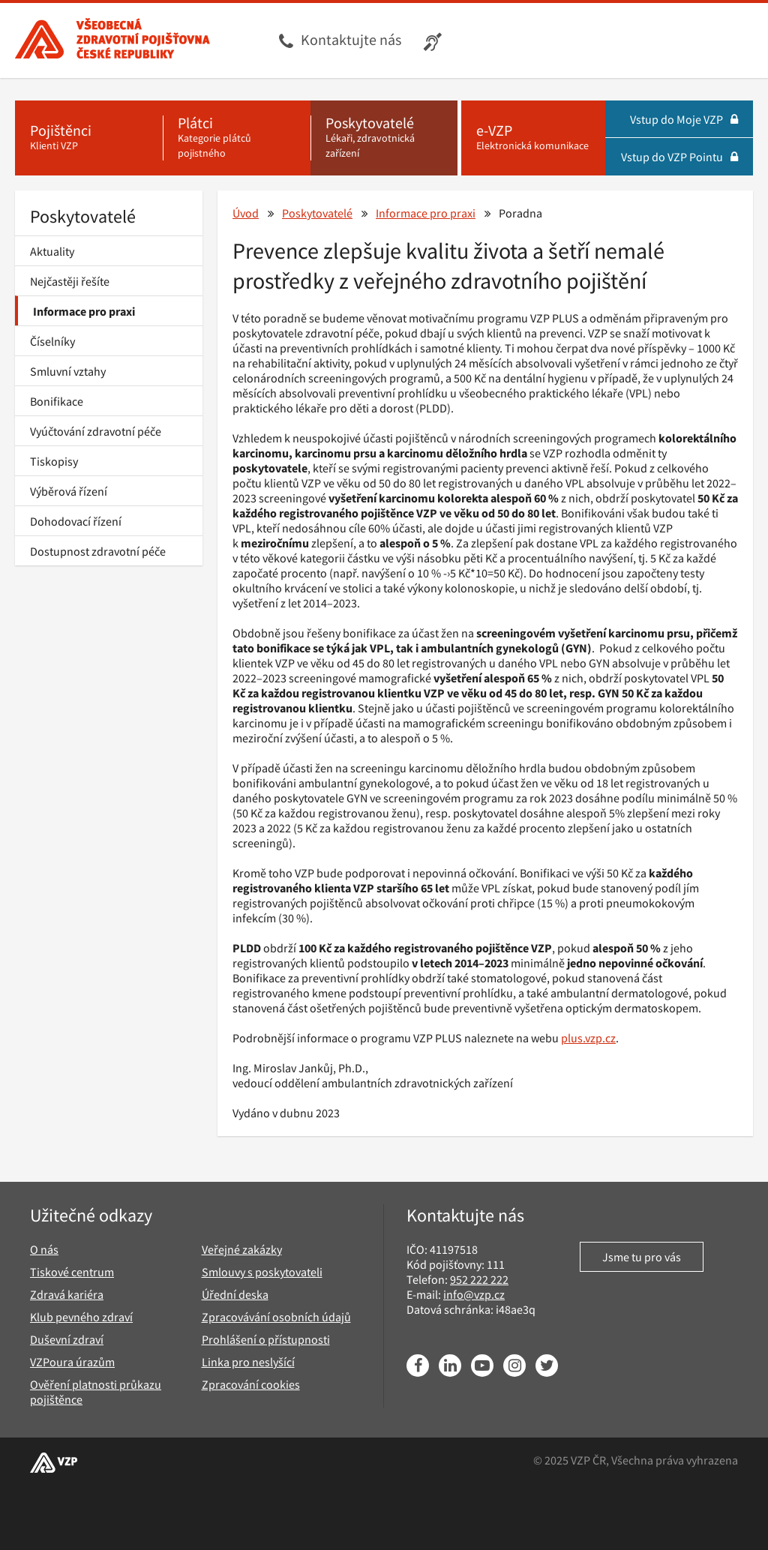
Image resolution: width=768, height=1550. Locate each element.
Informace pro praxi (84, 311)
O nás (44, 1249)
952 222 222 (479, 1279)
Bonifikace (56, 401)
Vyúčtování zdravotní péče (95, 431)
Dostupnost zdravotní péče (98, 551)
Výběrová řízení (68, 491)
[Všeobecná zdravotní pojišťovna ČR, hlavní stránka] (112, 40)
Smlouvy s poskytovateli (262, 1271)
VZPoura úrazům (72, 1361)
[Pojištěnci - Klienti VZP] (89, 137)
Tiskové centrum (72, 1271)
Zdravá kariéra (67, 1294)
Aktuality (52, 251)
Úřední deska (235, 1294)
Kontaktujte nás (351, 39)
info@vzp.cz (474, 1294)
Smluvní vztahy (68, 371)
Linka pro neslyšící (248, 1361)
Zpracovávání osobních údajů (276, 1316)
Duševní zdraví (67, 1339)
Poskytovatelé (83, 216)
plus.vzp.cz (588, 1037)
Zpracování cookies (251, 1384)
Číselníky (52, 341)
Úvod (245, 212)
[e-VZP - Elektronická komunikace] (533, 137)
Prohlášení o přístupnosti (266, 1339)
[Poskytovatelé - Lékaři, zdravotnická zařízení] (384, 137)
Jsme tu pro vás (641, 1256)
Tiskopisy (54, 461)
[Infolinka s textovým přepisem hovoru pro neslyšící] (435, 40)
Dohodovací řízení (76, 521)
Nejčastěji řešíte (70, 281)
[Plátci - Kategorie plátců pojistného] (236, 137)
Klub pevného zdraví (81, 1316)
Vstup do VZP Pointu (679, 156)
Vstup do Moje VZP (684, 119)
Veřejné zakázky (242, 1249)
